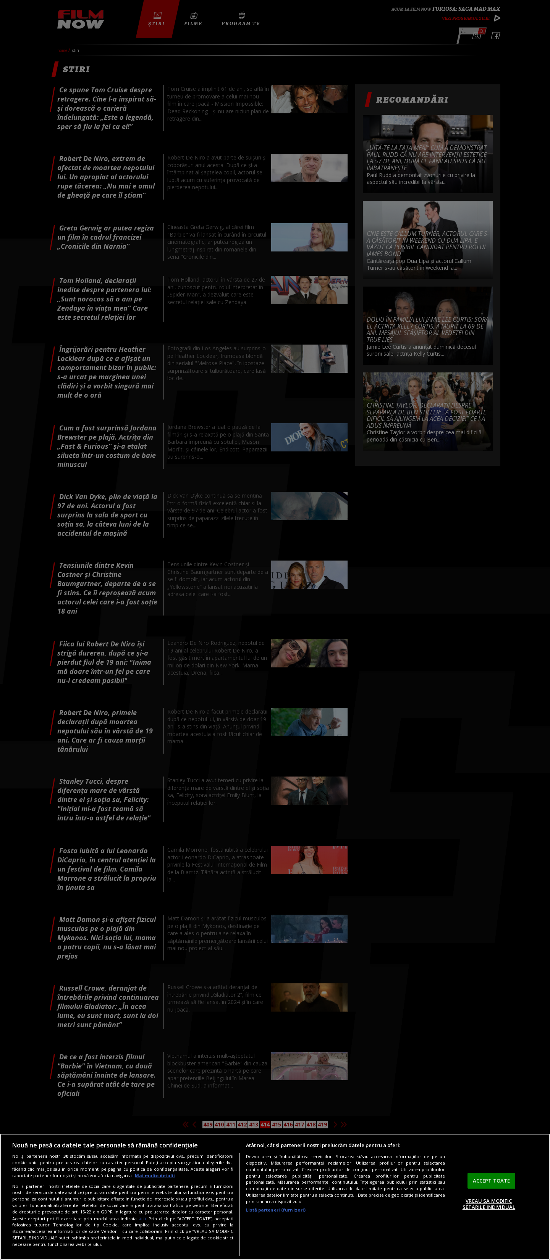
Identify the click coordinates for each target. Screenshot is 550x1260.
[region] (275, 1197)
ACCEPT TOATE (491, 1180)
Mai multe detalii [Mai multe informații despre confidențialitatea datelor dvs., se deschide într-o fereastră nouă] (155, 1175)
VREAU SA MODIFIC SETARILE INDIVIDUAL (489, 1203)
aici (142, 1218)
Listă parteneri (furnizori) (276, 1210)
